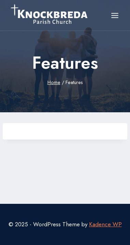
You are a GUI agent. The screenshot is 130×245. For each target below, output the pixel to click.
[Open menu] (114, 15)
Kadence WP (105, 224)
